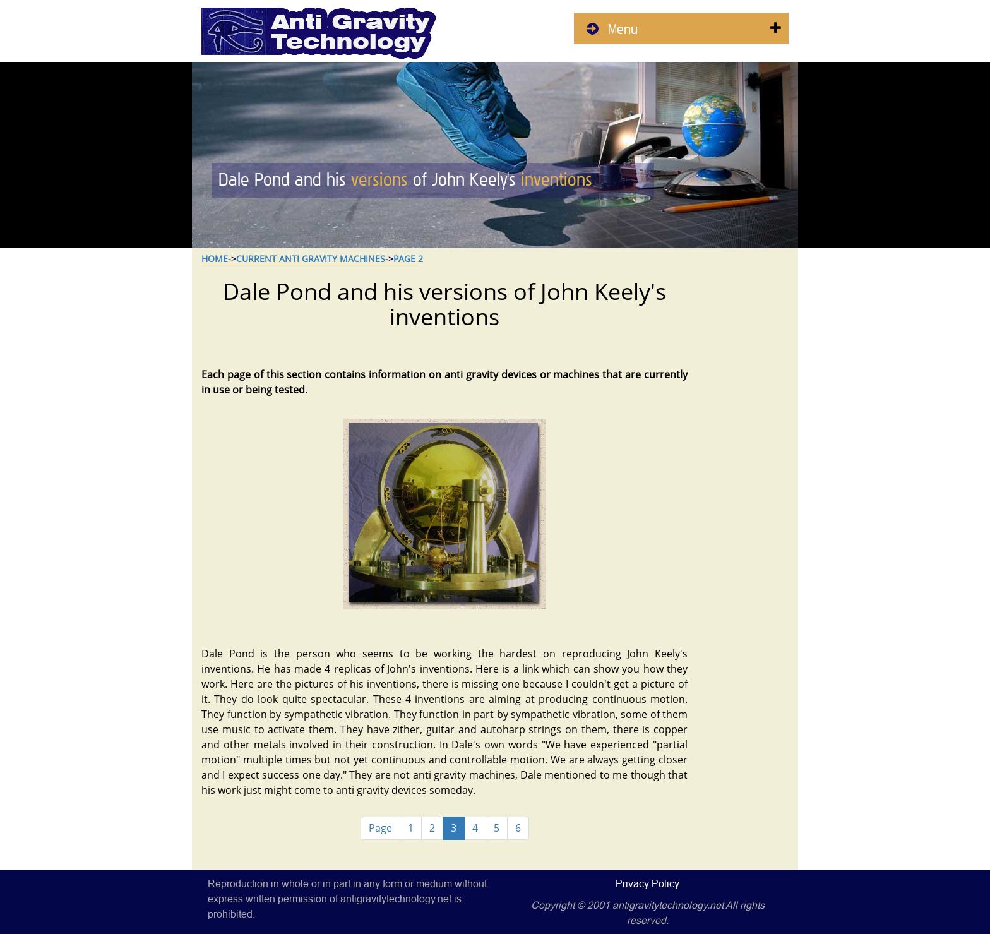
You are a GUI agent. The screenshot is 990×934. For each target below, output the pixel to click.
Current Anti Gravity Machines (310, 259)
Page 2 (408, 259)
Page (380, 828)
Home (214, 259)
